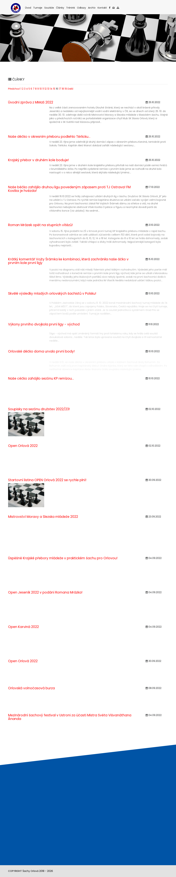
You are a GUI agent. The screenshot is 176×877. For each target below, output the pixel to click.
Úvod (28, 7)
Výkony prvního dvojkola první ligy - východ (44, 324)
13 (48, 88)
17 (60, 88)
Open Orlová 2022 (23, 445)
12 (46, 88)
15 (54, 88)
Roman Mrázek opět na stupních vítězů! (40, 225)
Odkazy (81, 7)
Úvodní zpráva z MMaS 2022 (30, 102)
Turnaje (38, 7)
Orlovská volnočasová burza (31, 688)
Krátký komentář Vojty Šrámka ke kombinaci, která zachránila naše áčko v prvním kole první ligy (68, 261)
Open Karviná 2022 (23, 627)
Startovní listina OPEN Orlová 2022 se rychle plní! (47, 480)
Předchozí (14, 88)
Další (70, 88)
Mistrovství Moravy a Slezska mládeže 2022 (43, 516)
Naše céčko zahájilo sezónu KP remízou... (41, 378)
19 (66, 88)
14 (51, 88)
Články (60, 7)
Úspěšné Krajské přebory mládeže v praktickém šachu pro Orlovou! (63, 558)
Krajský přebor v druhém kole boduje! (38, 160)
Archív (92, 7)
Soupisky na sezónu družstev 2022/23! (39, 409)
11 (43, 88)
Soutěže (49, 7)
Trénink (70, 7)
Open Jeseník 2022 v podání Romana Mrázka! (45, 592)
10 (41, 88)
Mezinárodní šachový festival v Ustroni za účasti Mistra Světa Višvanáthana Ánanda (69, 717)
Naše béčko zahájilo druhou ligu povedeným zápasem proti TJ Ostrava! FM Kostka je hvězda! (69, 189)
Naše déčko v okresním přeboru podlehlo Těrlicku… (49, 136)
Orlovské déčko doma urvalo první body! (41, 351)
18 (63, 88)
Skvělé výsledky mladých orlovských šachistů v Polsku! (52, 293)
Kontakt (102, 7)
